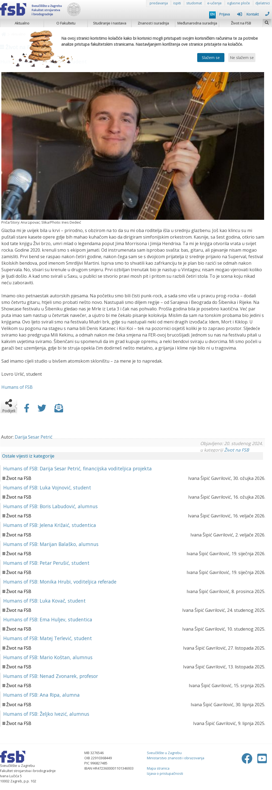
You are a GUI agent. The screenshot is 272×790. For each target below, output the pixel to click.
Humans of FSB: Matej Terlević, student (47, 638)
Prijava (230, 14)
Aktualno (22, 23)
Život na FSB (241, 23)
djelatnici (262, 3)
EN (212, 14)
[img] (267, 21)
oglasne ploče (238, 3)
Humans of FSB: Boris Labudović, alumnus (50, 506)
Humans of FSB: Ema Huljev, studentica (47, 619)
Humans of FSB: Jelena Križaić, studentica (49, 525)
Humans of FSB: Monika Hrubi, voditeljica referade (59, 581)
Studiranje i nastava (109, 23)
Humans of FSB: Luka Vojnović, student (47, 487)
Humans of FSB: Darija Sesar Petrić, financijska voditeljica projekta (77, 468)
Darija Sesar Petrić (33, 437)
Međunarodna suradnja (197, 23)
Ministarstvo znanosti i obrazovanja (175, 757)
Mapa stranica (158, 768)
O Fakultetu (65, 23)
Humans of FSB (17, 387)
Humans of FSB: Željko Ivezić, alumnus (46, 714)
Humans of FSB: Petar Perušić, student (46, 563)
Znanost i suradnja (153, 23)
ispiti (177, 3)
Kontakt (257, 14)
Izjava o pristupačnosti (165, 773)
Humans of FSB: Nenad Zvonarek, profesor (50, 676)
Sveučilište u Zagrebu (164, 752)
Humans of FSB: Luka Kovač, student (44, 600)
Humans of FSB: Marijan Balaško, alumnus (50, 544)
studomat (194, 3)
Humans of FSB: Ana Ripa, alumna (41, 695)
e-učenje (214, 3)
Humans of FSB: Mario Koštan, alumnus (47, 657)
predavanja (159, 3)
